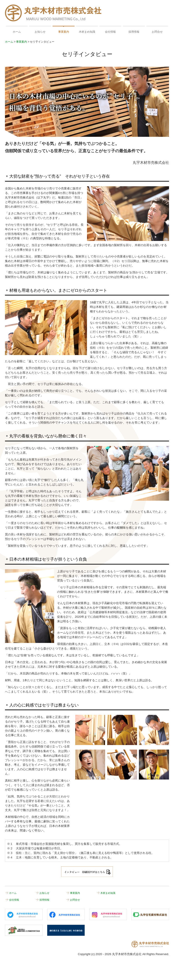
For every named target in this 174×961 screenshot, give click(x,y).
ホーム (17, 31)
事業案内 (63, 31)
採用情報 (133, 31)
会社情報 (110, 31)
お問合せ (157, 31)
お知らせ (40, 31)
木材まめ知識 (87, 31)
